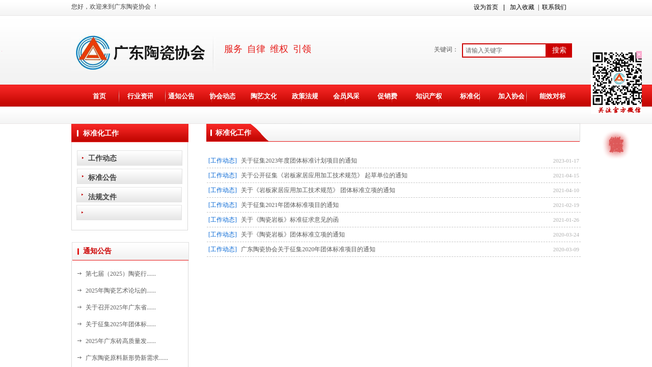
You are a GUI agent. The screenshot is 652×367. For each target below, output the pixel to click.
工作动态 (102, 158)
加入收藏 (522, 7)
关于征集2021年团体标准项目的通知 (290, 204)
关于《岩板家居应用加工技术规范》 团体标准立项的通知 (318, 190)
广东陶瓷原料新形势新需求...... (127, 357)
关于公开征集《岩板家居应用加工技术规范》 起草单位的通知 (324, 175)
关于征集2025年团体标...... (121, 324)
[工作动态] (222, 160)
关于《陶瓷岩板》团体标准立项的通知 (293, 234)
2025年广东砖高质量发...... (121, 341)
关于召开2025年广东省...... (121, 307)
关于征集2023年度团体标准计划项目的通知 (299, 160)
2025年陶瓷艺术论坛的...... (121, 290)
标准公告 (102, 177)
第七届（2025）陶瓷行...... (121, 273)
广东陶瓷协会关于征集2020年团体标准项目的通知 (308, 249)
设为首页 (486, 7)
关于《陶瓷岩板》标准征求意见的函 (290, 219)
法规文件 (102, 197)
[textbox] (504, 50)
